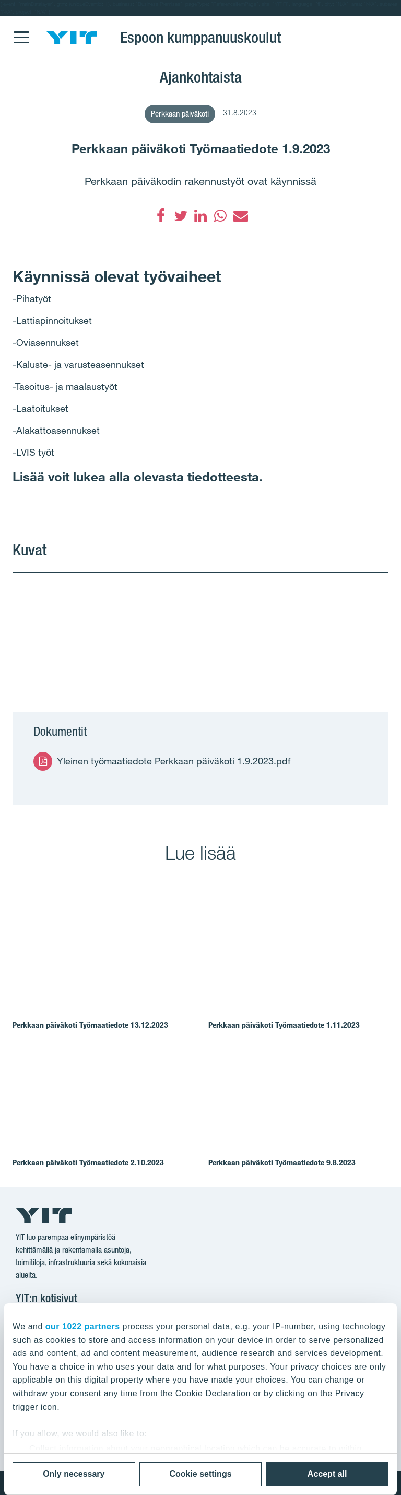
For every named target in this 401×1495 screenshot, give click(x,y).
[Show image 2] (295, 629)
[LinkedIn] (200, 215)
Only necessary (73, 1473)
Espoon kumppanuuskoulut (200, 37)
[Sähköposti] (240, 215)
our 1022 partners (82, 1326)
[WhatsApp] (220, 215)
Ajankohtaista (201, 76)
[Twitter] (180, 215)
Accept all (327, 1473)
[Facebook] (161, 215)
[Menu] (21, 31)
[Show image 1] (106, 629)
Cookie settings (200, 1473)
